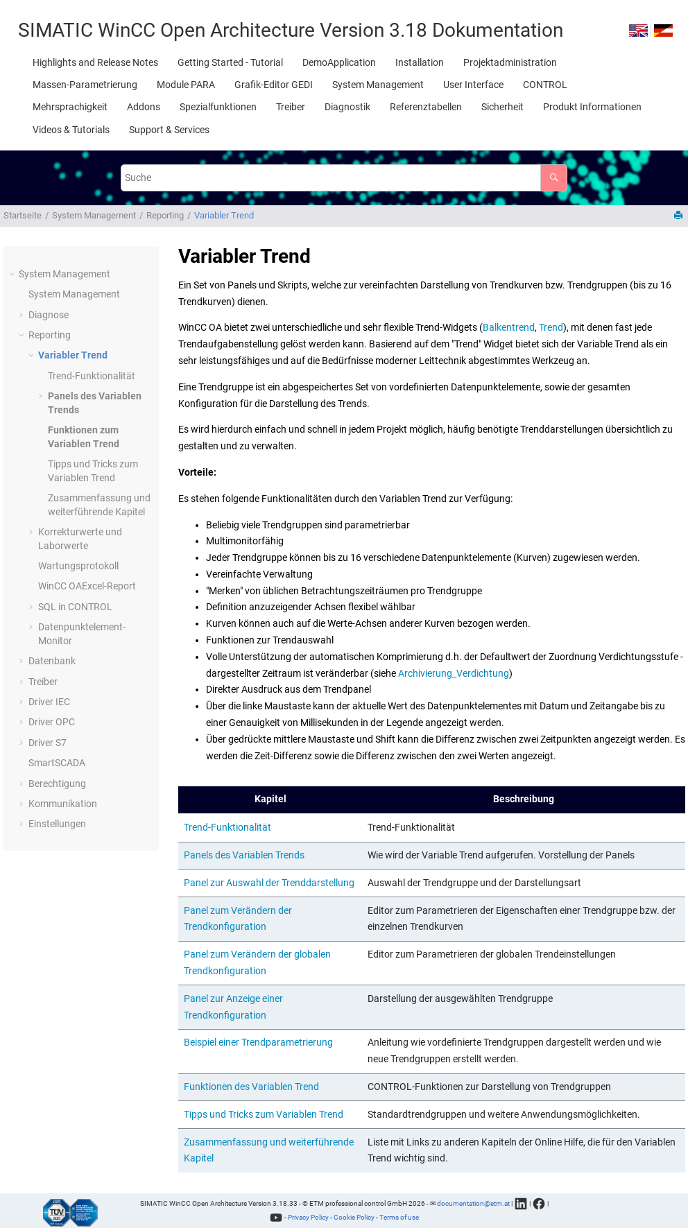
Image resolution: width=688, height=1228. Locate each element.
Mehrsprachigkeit (70, 106)
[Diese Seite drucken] (680, 216)
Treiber (290, 106)
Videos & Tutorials (71, 129)
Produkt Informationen (592, 106)
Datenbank (52, 660)
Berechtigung (57, 783)
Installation (419, 62)
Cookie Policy (354, 1217)
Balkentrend (509, 327)
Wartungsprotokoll (78, 565)
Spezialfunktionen (218, 106)
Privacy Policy (308, 1217)
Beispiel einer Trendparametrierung (258, 1042)
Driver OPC (51, 721)
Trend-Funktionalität (91, 375)
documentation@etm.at (473, 1203)
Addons (143, 106)
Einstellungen (57, 823)
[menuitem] (95, 62)
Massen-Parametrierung (85, 84)
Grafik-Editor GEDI (273, 84)
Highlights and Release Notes (95, 62)
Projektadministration (510, 62)
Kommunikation (62, 803)
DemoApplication (339, 62)
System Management (378, 84)
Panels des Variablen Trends (244, 855)
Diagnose (48, 314)
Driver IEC (49, 701)
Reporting (165, 215)
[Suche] (553, 177)
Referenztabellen (426, 106)
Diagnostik (347, 106)
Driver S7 (47, 742)
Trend (551, 327)
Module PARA (186, 84)
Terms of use (399, 1217)
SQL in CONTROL (75, 606)
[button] (13, 275)
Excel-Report (87, 585)
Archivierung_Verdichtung (453, 673)
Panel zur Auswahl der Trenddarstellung (269, 882)
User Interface (473, 84)
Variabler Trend (224, 215)
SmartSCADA (56, 762)
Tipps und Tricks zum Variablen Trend (263, 1114)
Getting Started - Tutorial (230, 62)
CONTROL (545, 84)
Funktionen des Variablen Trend (251, 1086)
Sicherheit (502, 106)
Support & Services (169, 129)
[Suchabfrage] (344, 177)
